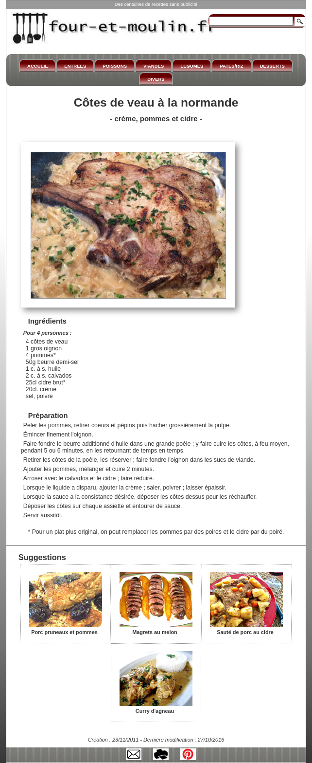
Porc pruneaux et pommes (65, 628)
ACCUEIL (37, 66)
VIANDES (153, 66)
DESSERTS (272, 66)
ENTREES (75, 66)
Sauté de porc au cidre (246, 628)
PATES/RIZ (231, 66)
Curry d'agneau (156, 707)
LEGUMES (191, 66)
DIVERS (155, 79)
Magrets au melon (156, 628)
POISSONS (115, 66)
